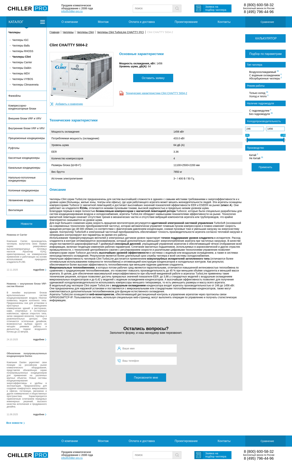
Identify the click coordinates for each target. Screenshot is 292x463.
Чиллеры (68, 32)
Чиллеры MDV (21, 73)
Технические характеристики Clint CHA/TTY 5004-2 (156, 93)
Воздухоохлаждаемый (264, 71)
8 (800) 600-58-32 (259, 5)
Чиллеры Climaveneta (25, 84)
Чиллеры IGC (20, 39)
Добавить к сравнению (69, 103)
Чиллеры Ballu (21, 45)
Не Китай (256, 158)
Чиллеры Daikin (21, 67)
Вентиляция (15, 210)
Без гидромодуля (261, 113)
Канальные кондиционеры (24, 167)
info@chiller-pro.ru (72, 11)
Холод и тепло (258, 96)
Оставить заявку (153, 78)
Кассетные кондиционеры (24, 157)
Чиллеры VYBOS (22, 79)
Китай (253, 155)
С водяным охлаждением (265, 75)
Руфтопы (13, 148)
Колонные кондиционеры (23, 190)
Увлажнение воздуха (20, 200)
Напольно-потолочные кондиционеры (22, 179)
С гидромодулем (260, 110)
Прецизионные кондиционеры (26, 138)
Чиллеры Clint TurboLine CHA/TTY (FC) (120, 32)
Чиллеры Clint (85, 32)
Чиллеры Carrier (22, 62)
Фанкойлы (14, 95)
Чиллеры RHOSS (22, 51)
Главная (54, 32)
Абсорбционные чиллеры (265, 78)
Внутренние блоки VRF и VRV (26, 128)
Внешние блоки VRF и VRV (24, 118)
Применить (265, 167)
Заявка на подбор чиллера (215, 8)
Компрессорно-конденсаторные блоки (22, 107)
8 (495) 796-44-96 (259, 12)
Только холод (258, 92)
